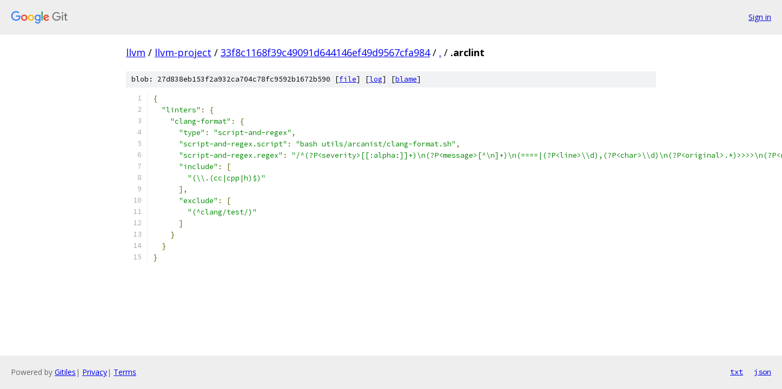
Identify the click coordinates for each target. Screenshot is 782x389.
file (347, 79)
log (375, 79)
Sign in (759, 17)
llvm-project (183, 52)
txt (736, 372)
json (762, 372)
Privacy (94, 372)
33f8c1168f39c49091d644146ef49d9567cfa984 (325, 52)
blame (406, 79)
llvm (135, 52)
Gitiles (65, 372)
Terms (125, 372)
